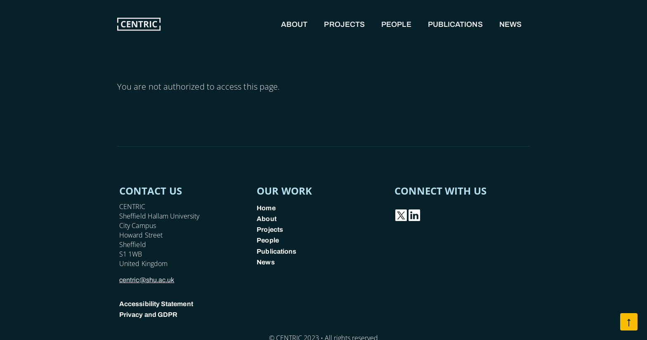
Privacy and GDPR (148, 314)
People (396, 24)
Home (266, 208)
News (510, 24)
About (294, 24)
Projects (344, 24)
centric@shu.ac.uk (146, 279)
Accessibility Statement (156, 303)
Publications (455, 24)
